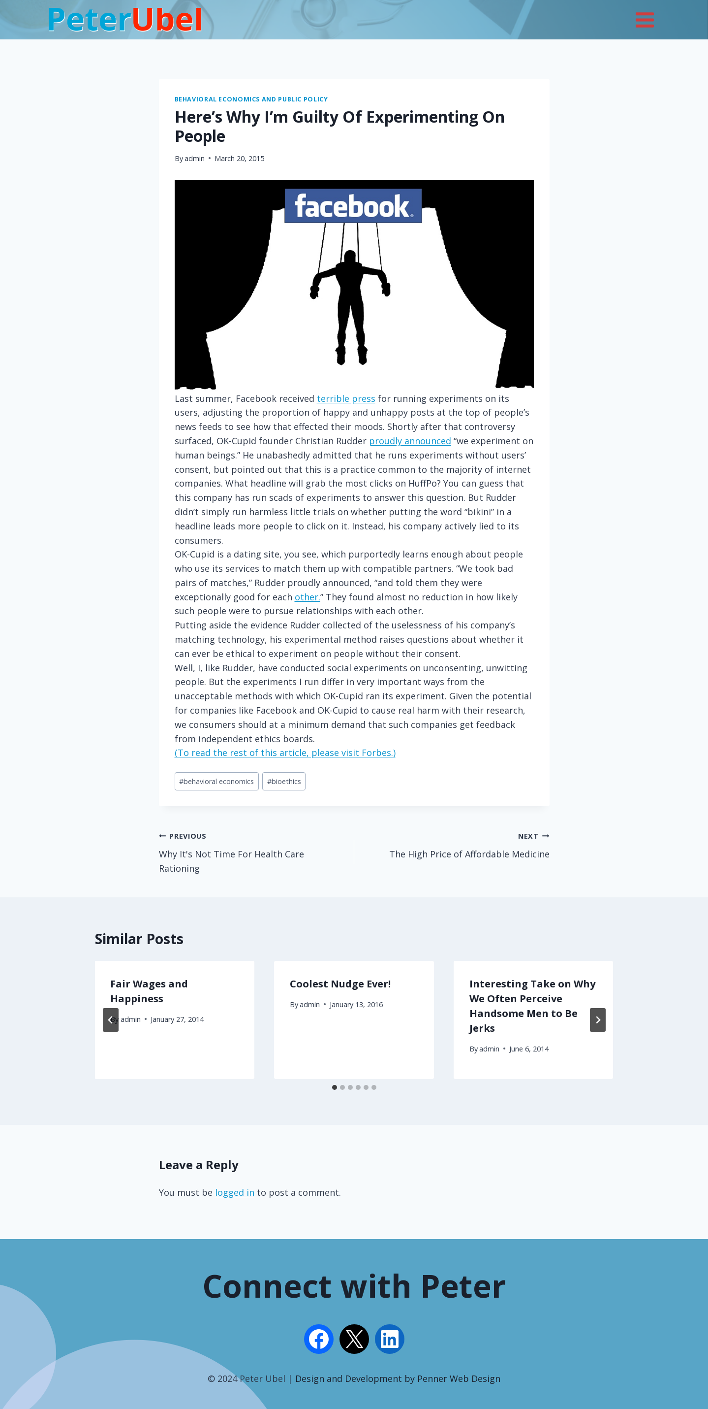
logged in (234, 1192)
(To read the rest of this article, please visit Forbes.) (285, 752)
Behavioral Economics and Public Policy (251, 99)
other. (307, 597)
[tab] (334, 1087)
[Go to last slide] (111, 1020)
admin (195, 158)
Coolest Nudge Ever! (340, 983)
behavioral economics (216, 781)
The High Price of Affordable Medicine (456, 844)
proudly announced (410, 441)
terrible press (346, 398)
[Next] (598, 1020)
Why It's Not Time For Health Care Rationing (252, 851)
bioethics (284, 781)
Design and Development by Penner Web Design (397, 1378)
